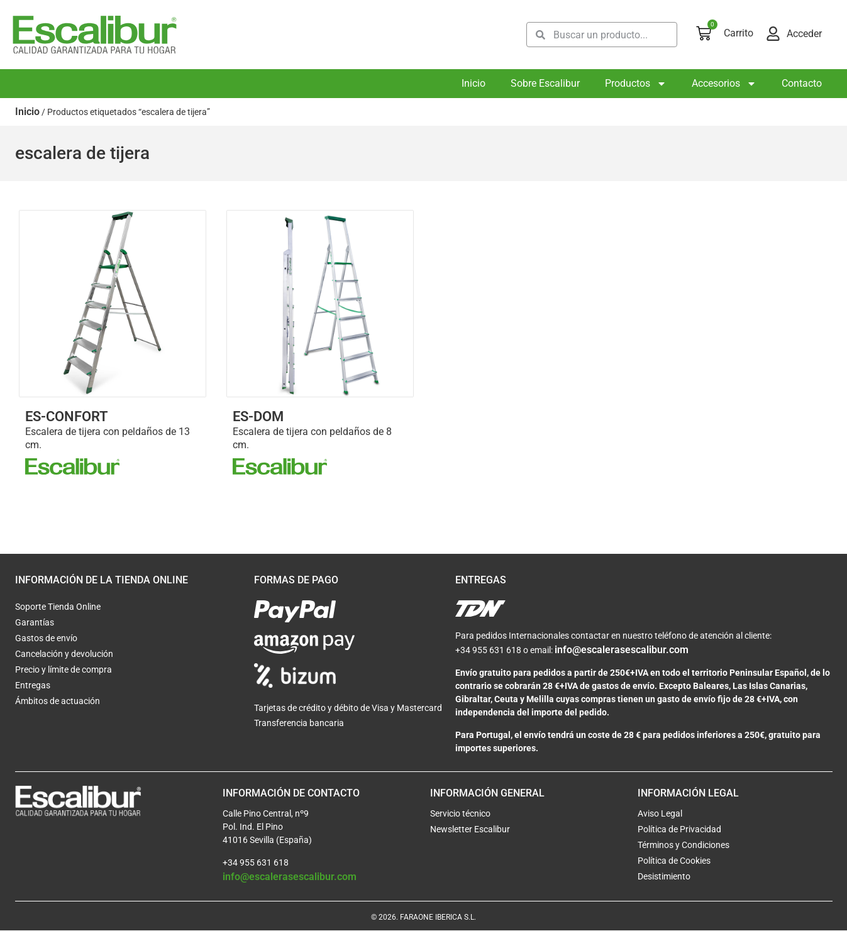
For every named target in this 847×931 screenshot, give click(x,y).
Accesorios (724, 83)
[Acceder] (773, 33)
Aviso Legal (660, 814)
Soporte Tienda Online (58, 607)
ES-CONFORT (66, 416)
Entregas (32, 686)
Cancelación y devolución (64, 654)
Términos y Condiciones (683, 845)
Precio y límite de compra (63, 670)
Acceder (804, 34)
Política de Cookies (674, 861)
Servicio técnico (460, 814)
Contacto (802, 83)
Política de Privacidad (679, 830)
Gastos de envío (46, 639)
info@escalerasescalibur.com (622, 650)
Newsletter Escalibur (470, 830)
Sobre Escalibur (545, 83)
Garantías (34, 623)
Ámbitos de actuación (57, 702)
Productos (636, 83)
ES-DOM (258, 416)
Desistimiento (664, 877)
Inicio (473, 83)
